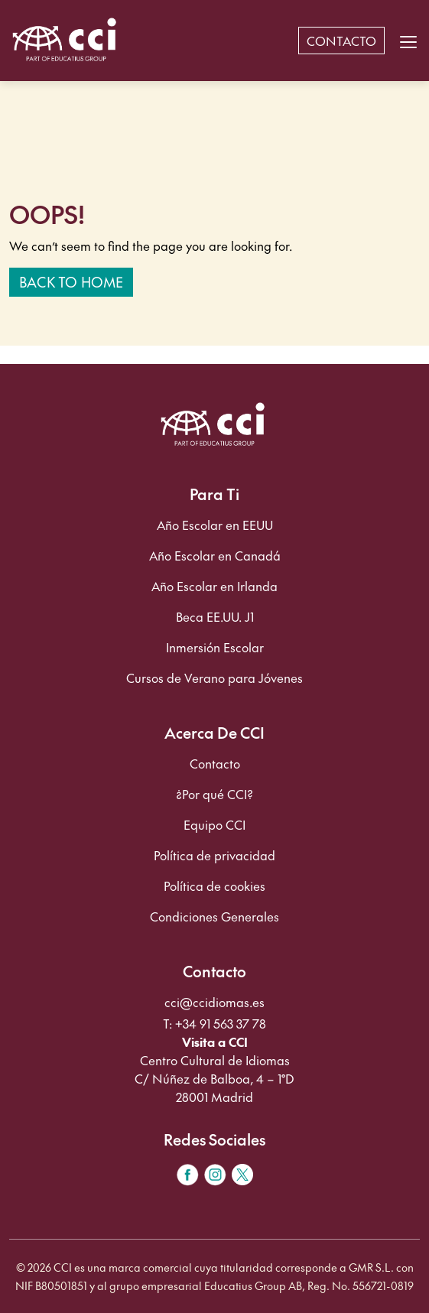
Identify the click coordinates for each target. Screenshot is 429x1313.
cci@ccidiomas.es (214, 1001)
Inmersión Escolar (215, 647)
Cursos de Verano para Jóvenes (214, 677)
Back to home (71, 281)
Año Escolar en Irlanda (214, 585)
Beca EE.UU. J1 (215, 616)
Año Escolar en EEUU (215, 524)
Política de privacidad (214, 855)
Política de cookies (214, 885)
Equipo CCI (214, 824)
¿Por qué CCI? (214, 793)
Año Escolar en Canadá (215, 555)
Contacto (215, 763)
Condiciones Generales (214, 916)
